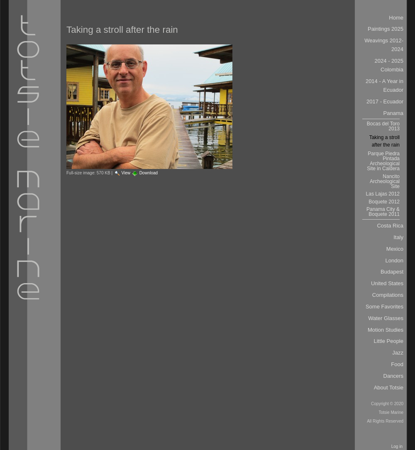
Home (396, 18)
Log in (397, 446)
